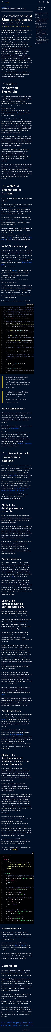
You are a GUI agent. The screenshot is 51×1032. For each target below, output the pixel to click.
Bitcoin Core (13, 475)
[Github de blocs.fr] (48, 2)
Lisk (12, 576)
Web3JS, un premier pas (42, 19)
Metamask (28, 443)
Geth (16, 945)
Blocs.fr (3, 7)
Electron (9, 237)
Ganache (23, 945)
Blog (7, 2)
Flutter (10, 239)
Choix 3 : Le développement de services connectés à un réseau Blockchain (42, 38)
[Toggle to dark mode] (44, 2)
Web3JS (14, 270)
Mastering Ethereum (16, 734)
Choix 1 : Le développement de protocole (41, 26)
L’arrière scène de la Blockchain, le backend (41, 22)
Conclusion (38, 43)
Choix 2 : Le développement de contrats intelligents (41, 32)
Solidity (3, 694)
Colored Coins (21, 113)
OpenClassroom (14, 428)
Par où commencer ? (41, 20)
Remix (3, 719)
